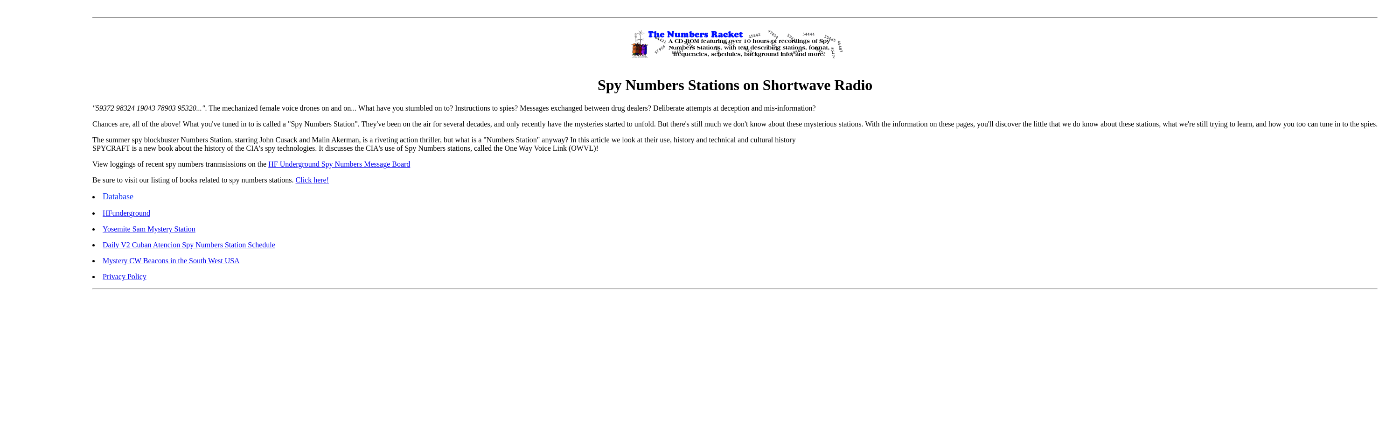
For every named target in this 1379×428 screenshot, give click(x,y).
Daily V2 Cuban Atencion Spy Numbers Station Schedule (189, 245)
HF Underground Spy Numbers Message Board (339, 164)
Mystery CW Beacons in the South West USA (171, 261)
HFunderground (126, 213)
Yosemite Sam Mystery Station (149, 229)
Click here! (312, 180)
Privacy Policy (124, 277)
